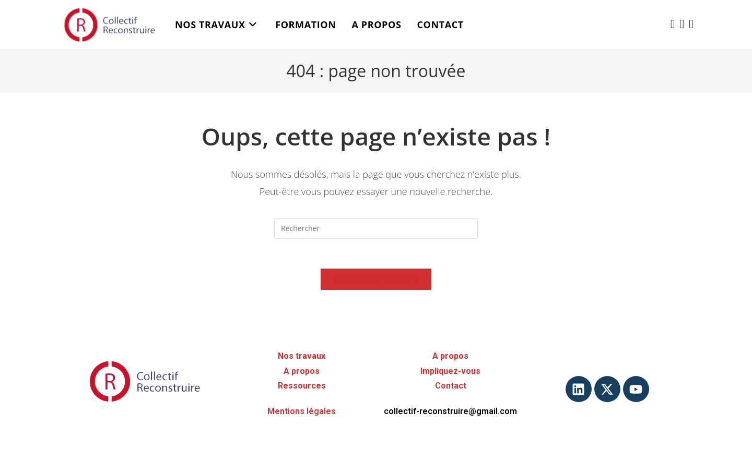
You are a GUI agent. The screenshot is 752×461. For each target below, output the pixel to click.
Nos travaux (301, 356)
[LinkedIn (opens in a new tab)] (681, 23)
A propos (302, 371)
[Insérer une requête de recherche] (376, 228)
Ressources (302, 386)
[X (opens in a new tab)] (673, 23)
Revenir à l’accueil (376, 280)
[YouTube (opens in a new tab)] (691, 23)
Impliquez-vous (450, 371)
